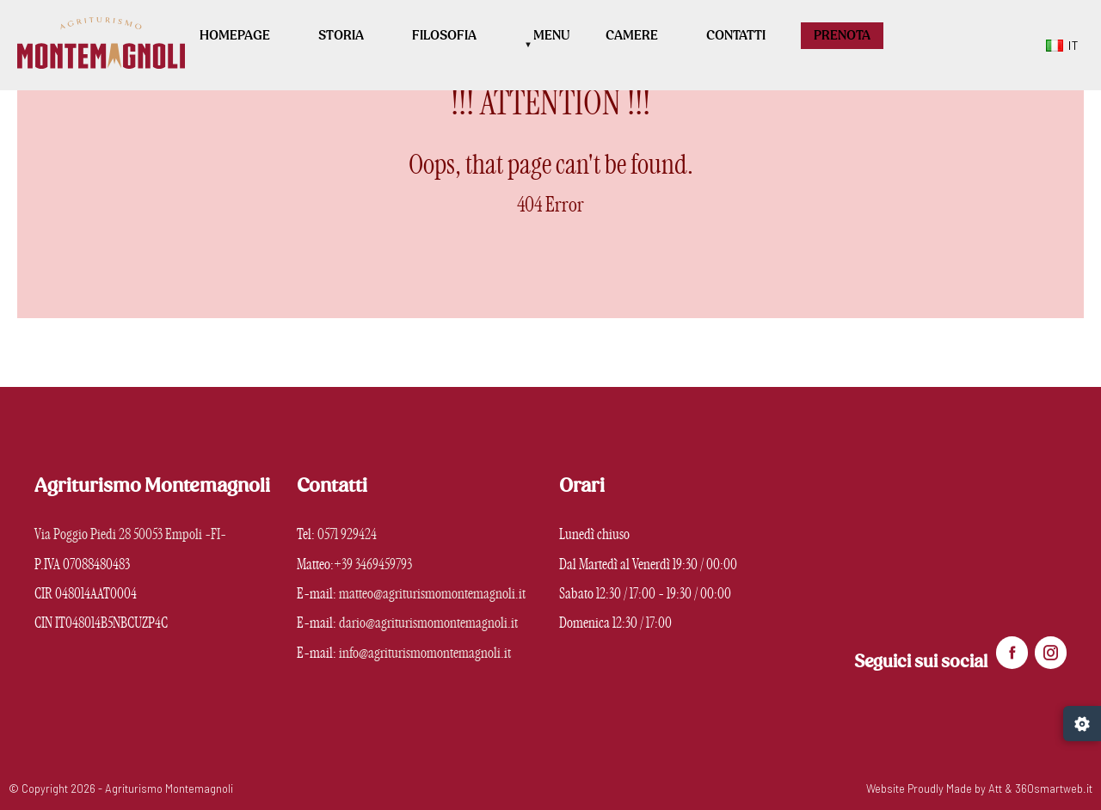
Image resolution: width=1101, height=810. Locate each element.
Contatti (736, 35)
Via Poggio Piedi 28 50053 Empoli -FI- (130, 534)
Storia (341, 35)
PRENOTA (842, 35)
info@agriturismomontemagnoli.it (425, 653)
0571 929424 (347, 534)
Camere (632, 35)
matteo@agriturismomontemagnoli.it (432, 593)
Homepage (235, 35)
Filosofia (444, 35)
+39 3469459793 (373, 564)
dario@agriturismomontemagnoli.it (428, 623)
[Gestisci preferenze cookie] (1082, 723)
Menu (551, 35)
